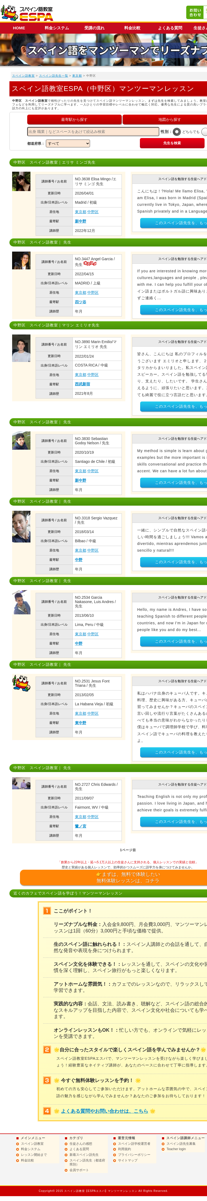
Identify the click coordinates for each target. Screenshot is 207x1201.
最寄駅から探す (74, 119)
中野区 (93, 212)
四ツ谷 (80, 302)
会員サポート (79, 1170)
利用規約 (124, 1149)
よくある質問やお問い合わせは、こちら (104, 1111)
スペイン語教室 (23, 75)
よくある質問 (170, 28)
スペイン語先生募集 (181, 1144)
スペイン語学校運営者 (134, 1144)
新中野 (80, 221)
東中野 (80, 723)
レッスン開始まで (34, 1155)
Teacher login (176, 1149)
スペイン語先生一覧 (53, 75)
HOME (19, 28)
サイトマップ (127, 1160)
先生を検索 (172, 143)
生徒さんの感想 (81, 1144)
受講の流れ (94, 28)
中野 (78, 560)
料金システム (57, 28)
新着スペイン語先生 (84, 1155)
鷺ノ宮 (80, 826)
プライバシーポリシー (134, 1155)
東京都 (77, 75)
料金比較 (132, 28)
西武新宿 (82, 384)
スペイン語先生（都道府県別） (87, 1162)
